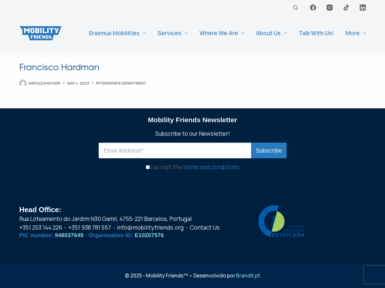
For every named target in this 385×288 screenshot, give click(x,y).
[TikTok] (346, 8)
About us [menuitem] (272, 33)
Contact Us (205, 227)
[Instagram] (330, 8)
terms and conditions (211, 167)
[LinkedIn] (363, 8)
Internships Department (121, 83)
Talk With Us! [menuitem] (316, 33)
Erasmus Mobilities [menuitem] (118, 33)
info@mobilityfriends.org (150, 227)
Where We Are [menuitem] (223, 33)
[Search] (295, 7)
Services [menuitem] (174, 33)
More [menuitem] (356, 33)
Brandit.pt (248, 275)
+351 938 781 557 (89, 227)
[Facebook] (313, 8)
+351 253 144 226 (40, 227)
